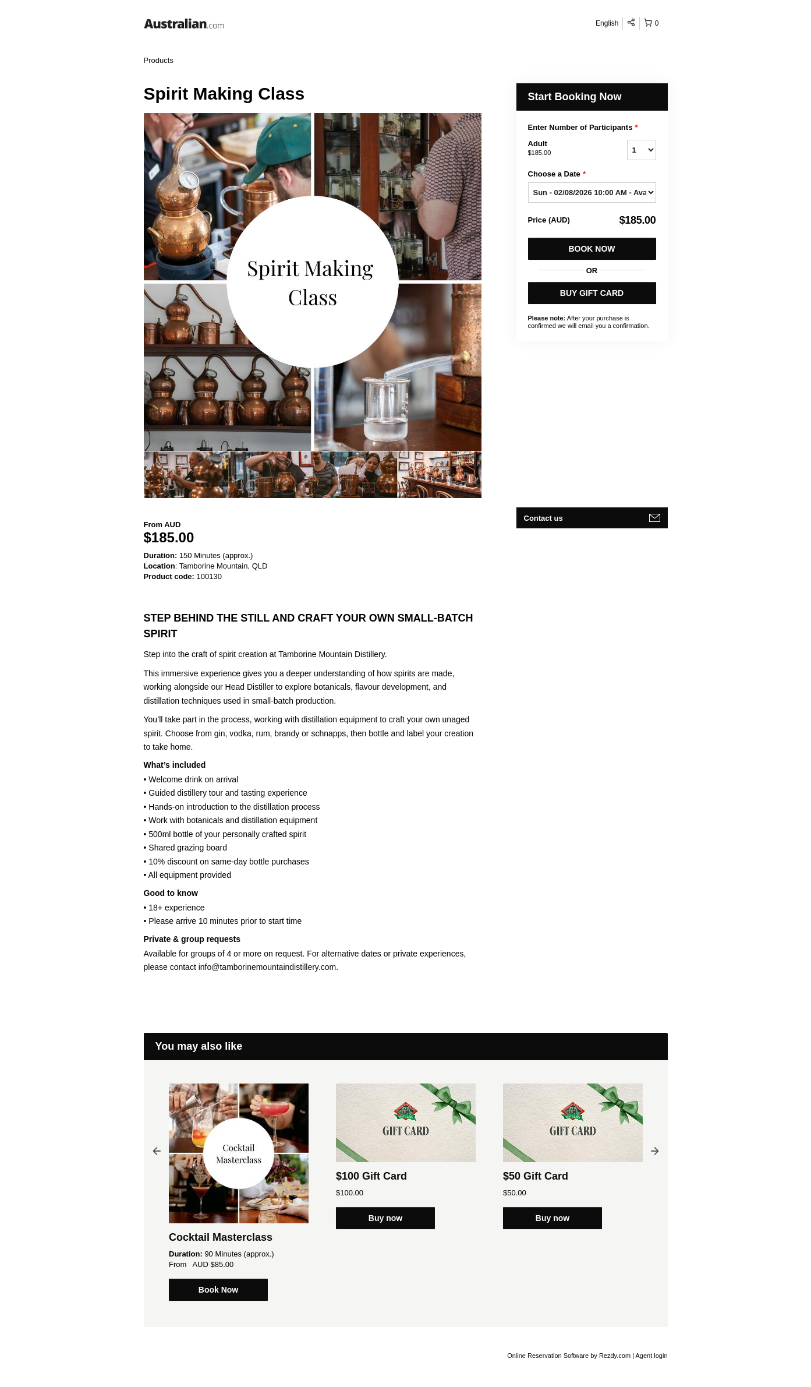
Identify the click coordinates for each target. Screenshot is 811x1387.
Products (158, 60)
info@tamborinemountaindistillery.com (268, 967)
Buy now (385, 1218)
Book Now (591, 248)
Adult (563, 148)
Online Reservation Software (548, 1355)
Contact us (543, 518)
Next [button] (655, 1150)
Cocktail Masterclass (220, 1237)
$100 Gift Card (371, 1176)
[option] (186, 474)
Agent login (651, 1355)
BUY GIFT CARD (592, 293)
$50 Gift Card (535, 1176)
